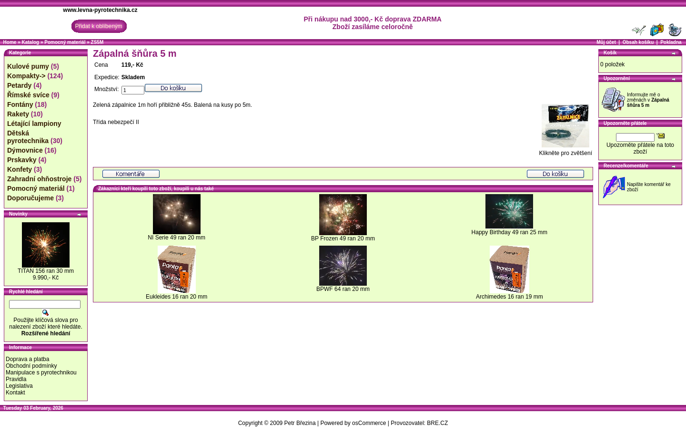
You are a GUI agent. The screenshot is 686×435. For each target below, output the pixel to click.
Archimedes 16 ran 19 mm (509, 296)
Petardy (19, 85)
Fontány (20, 104)
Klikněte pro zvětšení (565, 150)
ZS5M (97, 42)
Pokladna (670, 42)
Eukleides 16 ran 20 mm (176, 296)
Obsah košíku (638, 42)
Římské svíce (28, 95)
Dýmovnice (25, 150)
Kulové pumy (28, 66)
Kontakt (15, 392)
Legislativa (19, 386)
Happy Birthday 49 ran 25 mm (509, 232)
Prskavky (22, 160)
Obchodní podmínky (31, 365)
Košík (610, 52)
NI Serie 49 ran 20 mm (176, 237)
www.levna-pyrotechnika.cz (100, 10)
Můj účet (606, 42)
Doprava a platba (27, 359)
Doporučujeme (30, 198)
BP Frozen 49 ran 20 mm (343, 238)
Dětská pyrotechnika (28, 137)
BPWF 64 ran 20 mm (343, 289)
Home (10, 42)
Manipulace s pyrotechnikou (41, 372)
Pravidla (16, 379)
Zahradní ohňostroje (39, 179)
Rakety (18, 114)
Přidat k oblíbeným (98, 26)
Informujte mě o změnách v (648, 100)
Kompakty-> (26, 76)
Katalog (30, 42)
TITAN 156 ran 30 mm (46, 271)
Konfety (19, 169)
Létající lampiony (34, 123)
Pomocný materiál (64, 42)
